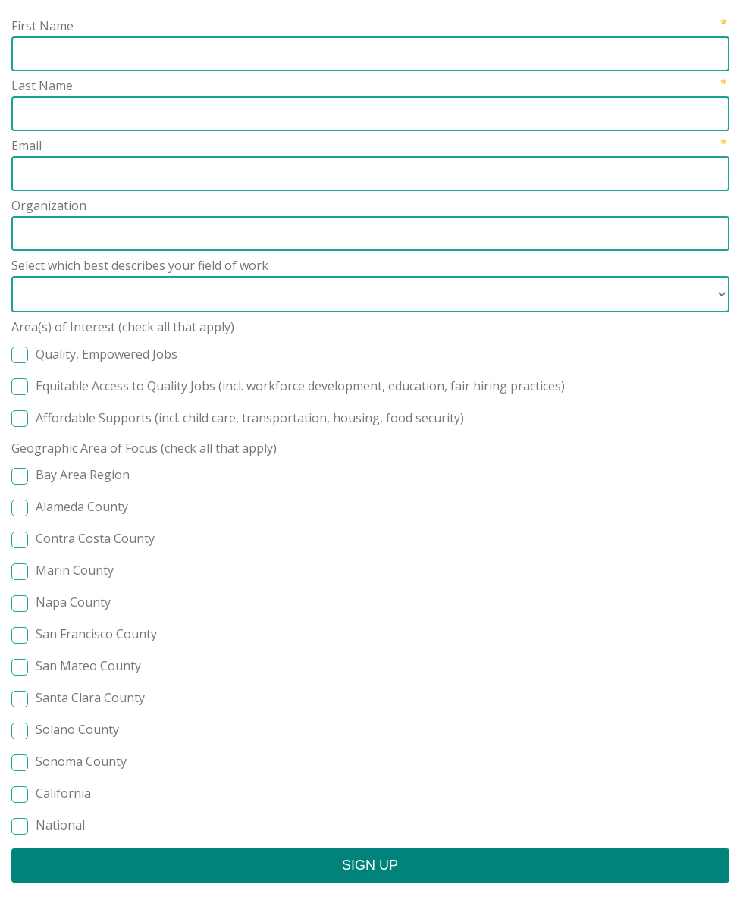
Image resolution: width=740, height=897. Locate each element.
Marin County (75, 570)
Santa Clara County (90, 697)
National (60, 825)
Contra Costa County (95, 538)
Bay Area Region (83, 474)
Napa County (73, 602)
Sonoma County (81, 761)
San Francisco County (96, 634)
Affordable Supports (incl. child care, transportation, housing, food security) (250, 417)
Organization (48, 205)
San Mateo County (88, 665)
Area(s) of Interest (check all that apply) (122, 326)
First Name (42, 25)
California (63, 793)
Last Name (42, 85)
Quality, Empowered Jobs (106, 354)
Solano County (77, 729)
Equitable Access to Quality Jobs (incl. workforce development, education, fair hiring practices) (300, 386)
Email (26, 145)
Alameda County (82, 506)
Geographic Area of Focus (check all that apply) (144, 448)
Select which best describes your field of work (139, 265)
